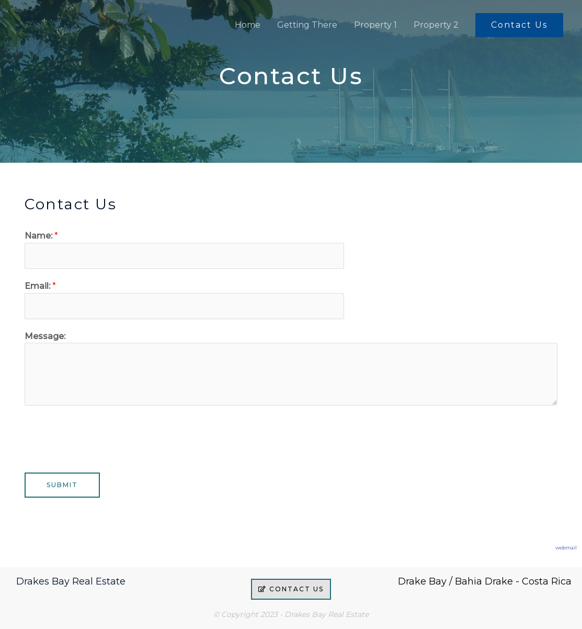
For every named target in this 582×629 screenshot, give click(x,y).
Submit (62, 485)
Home (247, 25)
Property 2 (436, 25)
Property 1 (375, 25)
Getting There (307, 25)
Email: (40, 286)
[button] (519, 25)
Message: (45, 336)
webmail (566, 548)
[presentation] (104, 436)
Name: (41, 236)
